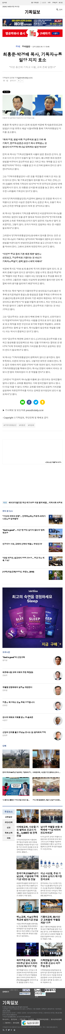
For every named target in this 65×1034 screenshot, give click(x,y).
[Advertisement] (32, 482)
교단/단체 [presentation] (8, 822)
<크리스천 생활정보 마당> (53, 462)
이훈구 (4, 720)
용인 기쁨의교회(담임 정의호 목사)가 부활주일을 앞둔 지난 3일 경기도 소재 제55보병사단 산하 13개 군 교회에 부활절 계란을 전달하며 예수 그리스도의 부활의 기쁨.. (51, 932)
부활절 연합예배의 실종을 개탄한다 (17, 687)
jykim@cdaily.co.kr (25, 78)
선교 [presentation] (8, 827)
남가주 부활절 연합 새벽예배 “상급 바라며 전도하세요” (51, 829)
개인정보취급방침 (42, 1019)
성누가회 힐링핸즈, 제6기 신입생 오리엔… (47, 800)
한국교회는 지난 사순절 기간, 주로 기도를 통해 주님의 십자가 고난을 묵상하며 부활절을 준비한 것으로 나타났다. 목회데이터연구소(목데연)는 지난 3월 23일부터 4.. (51, 889)
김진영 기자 (13, 78)
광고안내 (14, 1019)
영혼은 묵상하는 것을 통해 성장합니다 (18, 702)
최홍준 (22, 425)
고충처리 (8, 1023)
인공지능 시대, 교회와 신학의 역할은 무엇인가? (22, 544)
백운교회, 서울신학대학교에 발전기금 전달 (27, 918)
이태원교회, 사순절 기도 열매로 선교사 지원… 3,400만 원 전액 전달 (28, 831)
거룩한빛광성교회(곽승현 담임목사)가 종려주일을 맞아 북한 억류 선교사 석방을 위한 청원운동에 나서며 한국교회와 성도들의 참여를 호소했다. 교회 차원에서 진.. (51, 976)
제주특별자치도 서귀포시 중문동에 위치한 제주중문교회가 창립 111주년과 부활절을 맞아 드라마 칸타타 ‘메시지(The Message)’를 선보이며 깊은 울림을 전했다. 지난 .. (27, 976)
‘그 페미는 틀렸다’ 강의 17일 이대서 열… (16, 800)
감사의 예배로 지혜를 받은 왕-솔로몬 (17, 717)
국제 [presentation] (8, 838)
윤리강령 (16, 1023)
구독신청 (54, 2)
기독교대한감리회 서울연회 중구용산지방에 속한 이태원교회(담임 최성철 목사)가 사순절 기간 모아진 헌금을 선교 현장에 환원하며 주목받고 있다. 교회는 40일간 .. (27, 845)
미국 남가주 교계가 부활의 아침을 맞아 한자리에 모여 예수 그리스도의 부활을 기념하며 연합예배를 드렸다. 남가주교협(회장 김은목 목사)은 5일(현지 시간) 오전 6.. (51, 843)
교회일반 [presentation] (8, 817)
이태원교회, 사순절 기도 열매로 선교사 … (46, 772)
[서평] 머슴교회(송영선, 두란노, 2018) (18, 571)
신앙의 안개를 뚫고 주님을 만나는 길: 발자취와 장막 (24, 732)
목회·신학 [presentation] (8, 833)
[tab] (8, 817)
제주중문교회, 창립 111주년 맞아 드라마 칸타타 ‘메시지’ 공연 (27, 963)
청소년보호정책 (56, 1019)
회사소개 (5, 1019)
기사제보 (31, 1019)
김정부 (4, 735)
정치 (18, 46)
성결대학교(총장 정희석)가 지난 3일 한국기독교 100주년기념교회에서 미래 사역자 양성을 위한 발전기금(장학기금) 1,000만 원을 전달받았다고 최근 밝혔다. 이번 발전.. (27, 889)
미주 (49, 2)
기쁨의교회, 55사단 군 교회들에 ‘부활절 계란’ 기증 (50, 919)
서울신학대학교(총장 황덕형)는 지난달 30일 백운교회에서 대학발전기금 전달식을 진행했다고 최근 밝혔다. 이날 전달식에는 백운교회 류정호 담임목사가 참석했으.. (27, 930)
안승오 (4, 675)
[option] (17, 762)
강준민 (4, 705)
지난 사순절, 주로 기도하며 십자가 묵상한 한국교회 (51, 876)
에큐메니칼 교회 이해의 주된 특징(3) (17, 672)
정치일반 (26, 46)
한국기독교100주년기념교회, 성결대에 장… (17, 772)
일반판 (44, 2)
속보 (5, 502)
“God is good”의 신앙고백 (13, 657)
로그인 (61, 2)
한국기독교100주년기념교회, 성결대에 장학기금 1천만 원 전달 (28, 876)
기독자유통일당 (10, 425)
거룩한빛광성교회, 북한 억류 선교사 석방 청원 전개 (51, 963)
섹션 (4, 2)
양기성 (4, 660)
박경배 (31, 425)
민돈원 (4, 690)
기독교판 (36, 2)
